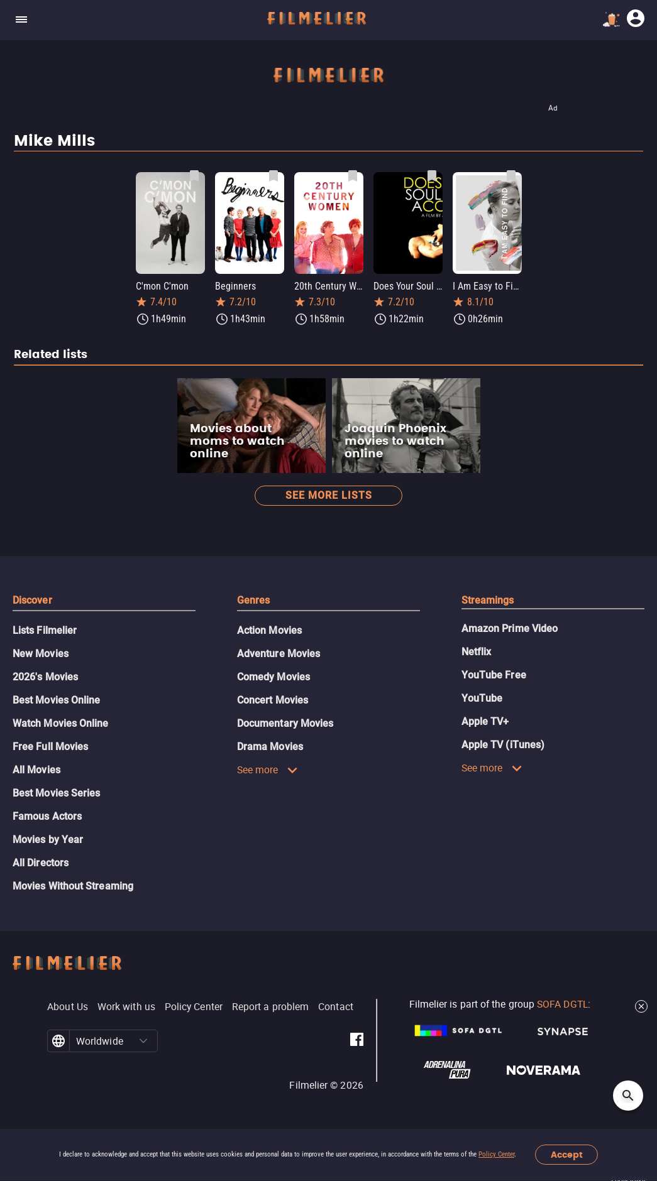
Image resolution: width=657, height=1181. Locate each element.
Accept (567, 1155)
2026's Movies (45, 677)
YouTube (482, 698)
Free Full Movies (50, 747)
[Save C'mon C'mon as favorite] (194, 175)
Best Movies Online (56, 700)
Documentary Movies (285, 723)
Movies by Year (48, 840)
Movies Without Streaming (73, 886)
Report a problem (270, 1006)
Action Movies (269, 630)
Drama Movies (270, 747)
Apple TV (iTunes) (502, 745)
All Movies (36, 770)
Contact (335, 1006)
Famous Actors (47, 816)
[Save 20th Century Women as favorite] (352, 175)
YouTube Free (493, 675)
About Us (67, 1006)
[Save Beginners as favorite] (273, 175)
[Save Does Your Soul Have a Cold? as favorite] (431, 175)
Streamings (487, 600)
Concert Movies (272, 700)
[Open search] (628, 1095)
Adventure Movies (278, 654)
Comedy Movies (273, 677)
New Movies (41, 654)
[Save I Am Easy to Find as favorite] (511, 175)
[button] (143, 1041)
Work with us (126, 1006)
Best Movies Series (56, 793)
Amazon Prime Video (509, 628)
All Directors (41, 863)
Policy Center (496, 1154)
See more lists (328, 495)
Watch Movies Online (61, 723)
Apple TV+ (485, 721)
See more (267, 769)
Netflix (476, 652)
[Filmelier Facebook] (356, 1041)
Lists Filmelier (45, 630)
